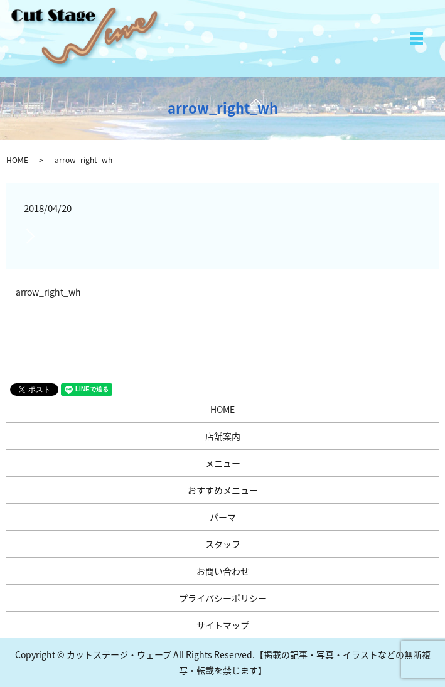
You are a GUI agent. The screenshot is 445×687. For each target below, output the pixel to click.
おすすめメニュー (223, 490)
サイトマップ (222, 625)
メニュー (222, 463)
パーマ (223, 517)
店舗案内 (222, 436)
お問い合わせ (222, 571)
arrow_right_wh (48, 292)
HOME (17, 160)
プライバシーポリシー (223, 598)
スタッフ (222, 544)
